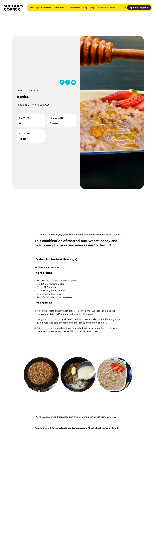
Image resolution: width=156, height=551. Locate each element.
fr (125, 7)
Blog (85, 7)
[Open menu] (62, 82)
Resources (60, 7)
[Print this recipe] (73, 82)
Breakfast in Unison (106, 7)
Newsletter (75, 7)
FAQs (92, 7)
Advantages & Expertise (40, 7)
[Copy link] (67, 82)
